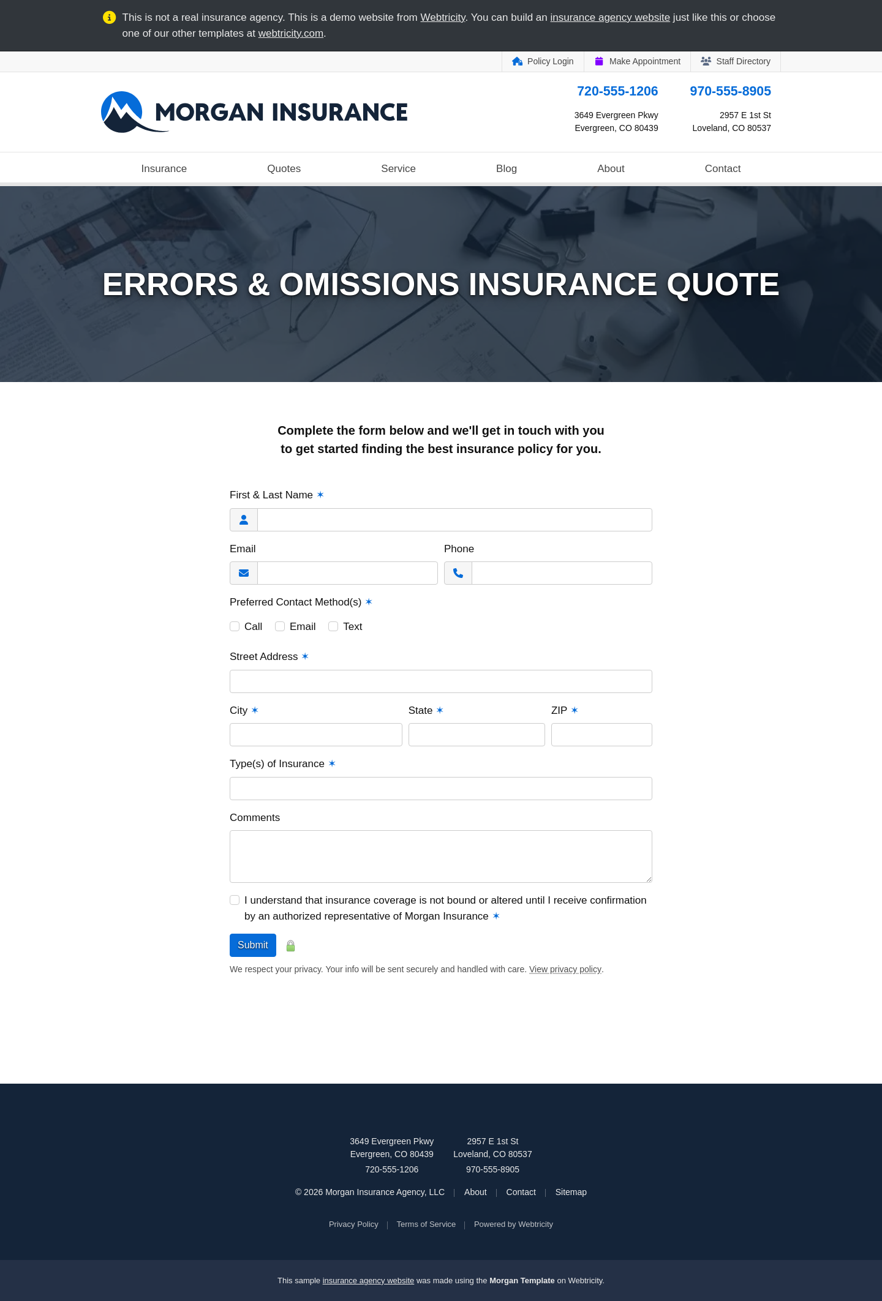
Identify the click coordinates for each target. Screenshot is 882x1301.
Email (243, 549)
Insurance (164, 168)
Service (398, 168)
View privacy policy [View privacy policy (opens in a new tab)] (565, 969)
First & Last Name (277, 495)
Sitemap (571, 1192)
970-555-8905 (730, 91)
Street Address (269, 656)
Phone (459, 549)
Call (253, 626)
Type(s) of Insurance (283, 764)
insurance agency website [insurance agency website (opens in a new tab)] (611, 17)
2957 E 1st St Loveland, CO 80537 (492, 1147)
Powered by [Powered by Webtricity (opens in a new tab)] (513, 1224)
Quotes (284, 168)
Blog (506, 168)
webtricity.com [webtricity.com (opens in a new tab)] (290, 33)
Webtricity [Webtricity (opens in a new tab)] (443, 17)
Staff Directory (736, 61)
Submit (253, 945)
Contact (723, 168)
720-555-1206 (617, 91)
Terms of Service (426, 1224)
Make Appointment (637, 61)
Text (352, 626)
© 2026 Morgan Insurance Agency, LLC (370, 1192)
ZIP (565, 710)
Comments (255, 817)
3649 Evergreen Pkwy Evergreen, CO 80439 (392, 1147)
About (610, 168)
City (244, 710)
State (426, 710)
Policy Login (543, 61)
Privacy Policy (354, 1224)
